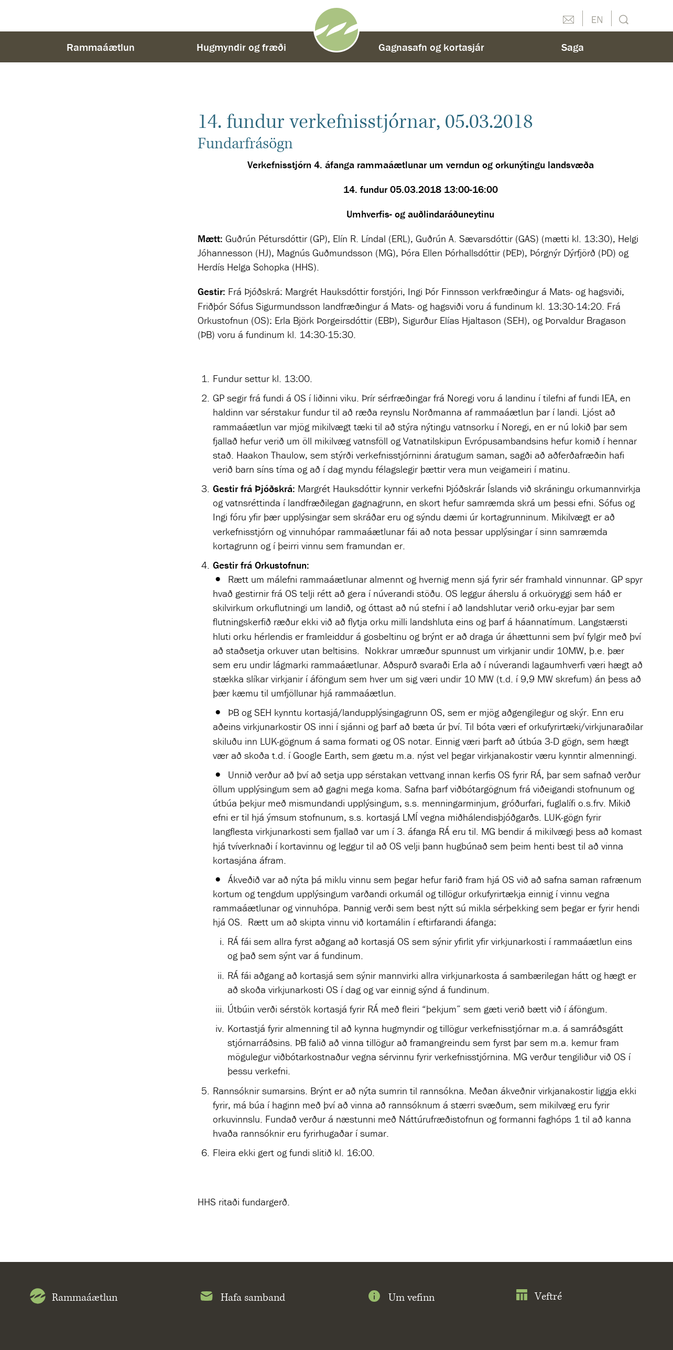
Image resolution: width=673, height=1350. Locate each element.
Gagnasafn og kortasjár (431, 46)
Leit (622, 19)
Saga (572, 46)
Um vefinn (400, 1298)
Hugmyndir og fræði (241, 46)
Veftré (538, 1296)
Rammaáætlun (101, 46)
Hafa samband (242, 1298)
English (597, 18)
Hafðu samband (568, 18)
